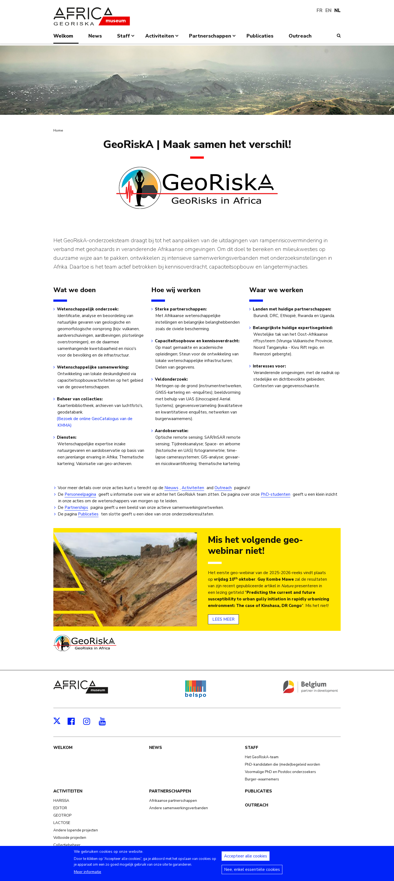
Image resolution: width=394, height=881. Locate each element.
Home (58, 130)
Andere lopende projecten (75, 830)
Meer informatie (87, 875)
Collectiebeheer (66, 845)
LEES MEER (223, 619)
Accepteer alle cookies (245, 859)
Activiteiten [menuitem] (162, 38)
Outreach (223, 488)
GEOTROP (62, 815)
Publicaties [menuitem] (260, 36)
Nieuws (171, 488)
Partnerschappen (170, 791)
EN (328, 10)
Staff (251, 747)
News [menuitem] (95, 36)
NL (337, 10)
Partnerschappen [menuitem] (213, 38)
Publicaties (88, 514)
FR (320, 10)
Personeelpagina (80, 494)
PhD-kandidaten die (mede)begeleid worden (282, 764)
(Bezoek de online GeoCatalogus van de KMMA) (94, 422)
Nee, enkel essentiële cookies (252, 872)
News (155, 747)
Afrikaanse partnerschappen (173, 800)
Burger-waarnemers (262, 779)
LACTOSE (61, 822)
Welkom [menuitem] (63, 36)
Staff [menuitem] (126, 38)
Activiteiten (193, 488)
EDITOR (60, 808)
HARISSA (61, 800)
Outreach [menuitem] (300, 36)
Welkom (63, 747)
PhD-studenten (275, 494)
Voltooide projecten (69, 837)
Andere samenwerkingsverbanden (178, 808)
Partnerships (76, 507)
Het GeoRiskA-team (262, 757)
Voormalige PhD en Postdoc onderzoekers (280, 771)
